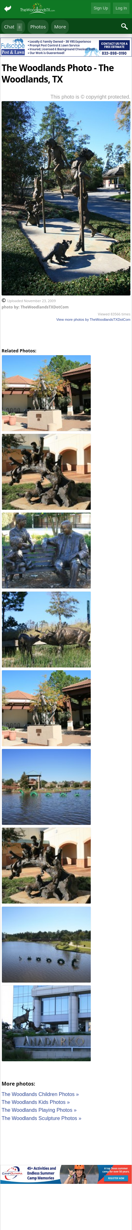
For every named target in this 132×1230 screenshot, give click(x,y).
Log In (121, 8)
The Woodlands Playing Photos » (39, 1110)
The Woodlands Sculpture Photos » (41, 1118)
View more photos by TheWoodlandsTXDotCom (93, 319)
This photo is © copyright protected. (90, 97)
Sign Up (101, 8)
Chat (13, 27)
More (60, 26)
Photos (38, 26)
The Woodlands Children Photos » (40, 1094)
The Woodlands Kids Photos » (36, 1102)
